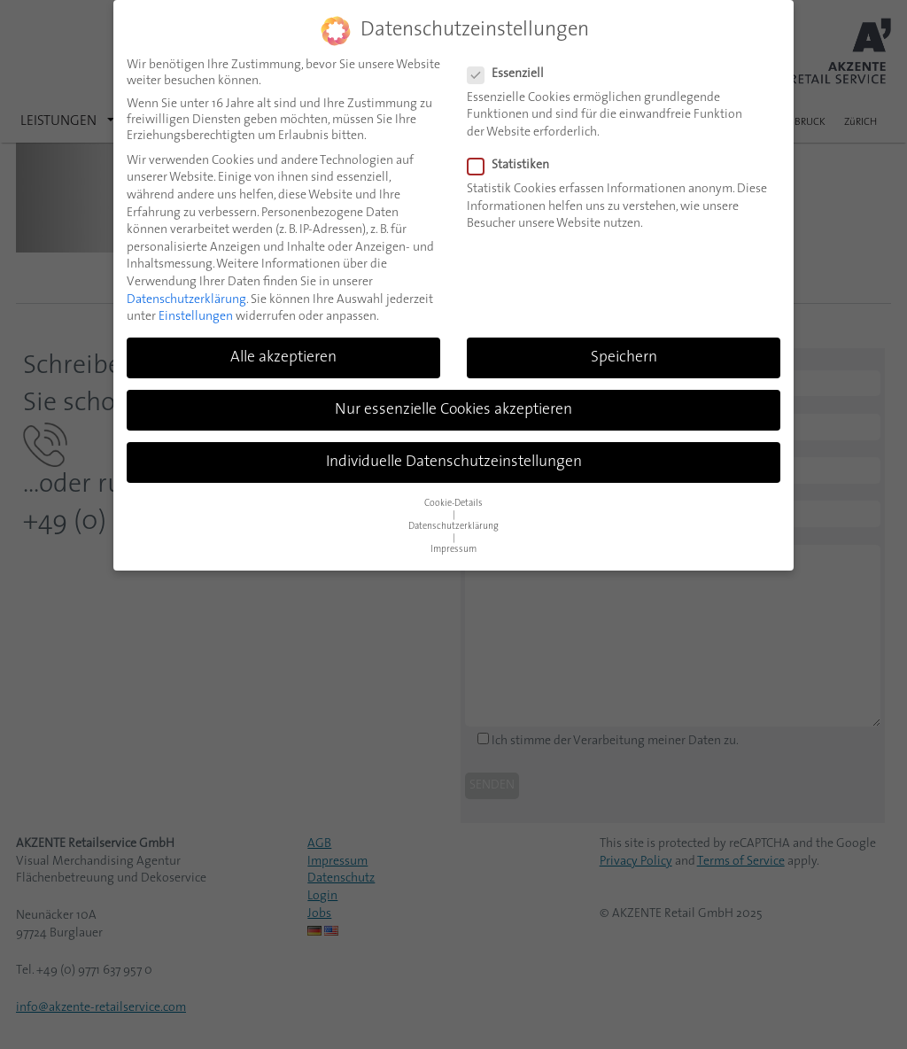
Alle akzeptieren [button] (283, 356)
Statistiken (514, 165)
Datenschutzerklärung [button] (453, 526)
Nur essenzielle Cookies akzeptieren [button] (453, 408)
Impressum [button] (453, 549)
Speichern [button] (624, 356)
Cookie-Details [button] (453, 503)
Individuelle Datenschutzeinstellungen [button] (454, 461)
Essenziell (511, 74)
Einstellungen (196, 315)
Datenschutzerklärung (186, 299)
